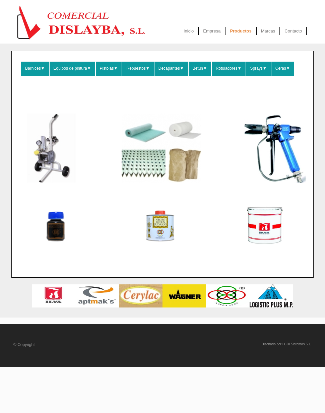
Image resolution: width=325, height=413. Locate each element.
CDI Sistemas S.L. (298, 344)
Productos (240, 30)
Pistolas (109, 68)
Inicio (189, 30)
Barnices (35, 68)
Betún (200, 68)
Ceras (282, 68)
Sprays (258, 68)
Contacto (293, 30)
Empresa (211, 30)
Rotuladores (229, 68)
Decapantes (171, 68)
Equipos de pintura (72, 68)
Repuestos (137, 68)
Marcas (268, 30)
